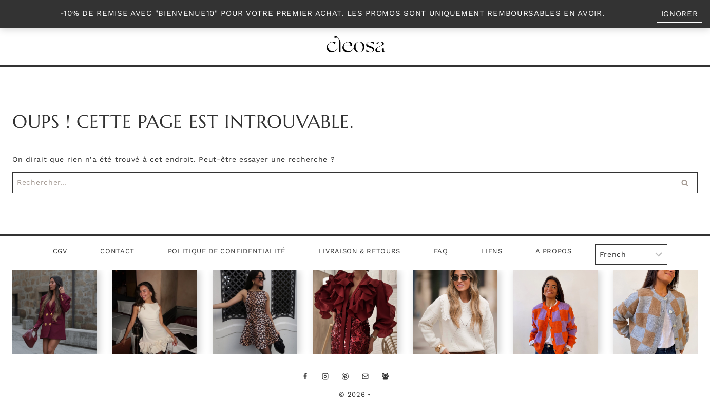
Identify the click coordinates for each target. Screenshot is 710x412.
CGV (60, 251)
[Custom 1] (405, 376)
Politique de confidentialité (226, 251)
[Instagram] (325, 376)
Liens (491, 251)
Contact (117, 251)
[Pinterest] (345, 376)
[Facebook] (305, 376)
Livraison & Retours (359, 251)
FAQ (441, 251)
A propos (553, 251)
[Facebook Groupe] (385, 376)
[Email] (365, 376)
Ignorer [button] (679, 13)
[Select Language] (631, 254)
